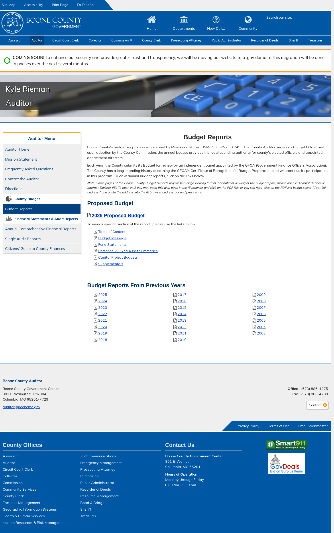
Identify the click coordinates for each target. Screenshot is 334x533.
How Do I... (216, 28)
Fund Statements (112, 244)
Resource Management (99, 496)
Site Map (8, 5)
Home (152, 28)
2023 (102, 307)
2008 (261, 301)
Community (248, 28)
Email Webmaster (313, 426)
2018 (102, 339)
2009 (261, 294)
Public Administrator (226, 40)
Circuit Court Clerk (65, 40)
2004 (261, 326)
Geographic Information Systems (30, 509)
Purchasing (89, 476)
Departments (184, 28)
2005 (261, 320)
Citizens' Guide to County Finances (35, 248)
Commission (120, 40)
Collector (95, 40)
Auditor (36, 40)
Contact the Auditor (22, 179)
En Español (85, 5)
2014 (182, 313)
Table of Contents (112, 231)
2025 (102, 294)
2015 (182, 307)
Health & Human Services (24, 516)
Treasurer (315, 40)
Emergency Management (101, 462)
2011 (182, 333)
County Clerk (151, 40)
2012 (182, 326)
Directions (13, 188)
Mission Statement (21, 159)
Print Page (60, 5)
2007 (261, 307)
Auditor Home (17, 149)
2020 (102, 326)
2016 (182, 301)
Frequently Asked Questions (29, 169)
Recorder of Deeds (265, 40)
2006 (261, 313)
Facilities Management (21, 502)
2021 (102, 320)
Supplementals (110, 264)
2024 (102, 301)
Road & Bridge (92, 502)
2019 (102, 333)
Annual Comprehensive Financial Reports (40, 228)
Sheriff (293, 40)
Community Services (19, 489)
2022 (102, 313)
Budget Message (112, 238)
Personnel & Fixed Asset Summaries (128, 251)
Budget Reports (18, 209)
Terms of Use (279, 426)
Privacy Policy (247, 426)
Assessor (15, 40)
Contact (314, 405)
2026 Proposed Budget (118, 215)
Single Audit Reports (23, 238)
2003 (261, 333)
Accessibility (33, 5)
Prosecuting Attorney (186, 40)
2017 (182, 294)
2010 (182, 339)
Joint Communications (98, 456)
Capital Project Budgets (118, 257)
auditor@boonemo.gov (21, 407)
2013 (182, 320)
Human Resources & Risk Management (35, 522)
